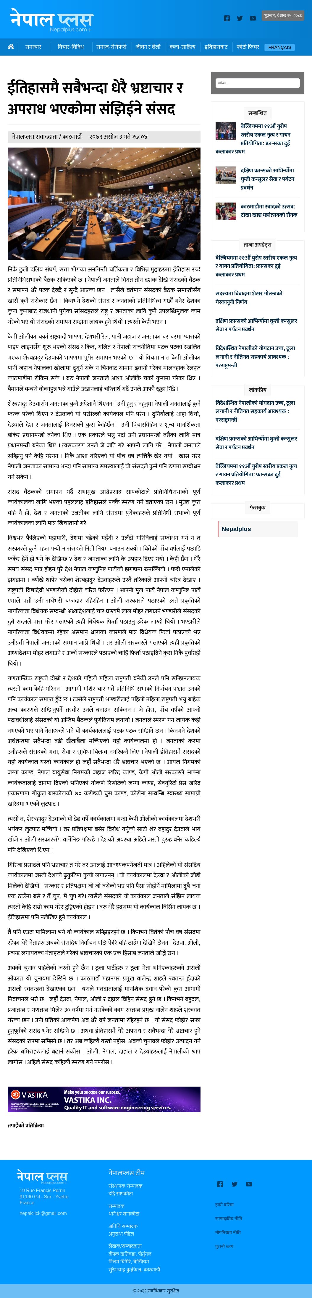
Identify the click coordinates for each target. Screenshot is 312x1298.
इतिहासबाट (216, 47)
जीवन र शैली (148, 47)
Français (280, 47)
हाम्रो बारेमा (224, 1205)
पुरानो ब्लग (224, 1247)
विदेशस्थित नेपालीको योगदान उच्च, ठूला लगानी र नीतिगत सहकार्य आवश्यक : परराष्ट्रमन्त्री (255, 357)
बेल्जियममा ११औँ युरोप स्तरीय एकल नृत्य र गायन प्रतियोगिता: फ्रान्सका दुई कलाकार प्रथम (253, 139)
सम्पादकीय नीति (228, 1219)
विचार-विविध (70, 47)
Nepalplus (236, 529)
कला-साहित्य (182, 47)
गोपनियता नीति (228, 1233)
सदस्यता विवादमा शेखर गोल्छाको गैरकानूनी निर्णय (249, 298)
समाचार (33, 47)
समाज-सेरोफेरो (111, 47)
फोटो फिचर (248, 47)
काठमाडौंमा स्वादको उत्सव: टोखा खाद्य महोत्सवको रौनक (269, 211)
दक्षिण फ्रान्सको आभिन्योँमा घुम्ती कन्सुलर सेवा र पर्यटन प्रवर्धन (267, 179)
